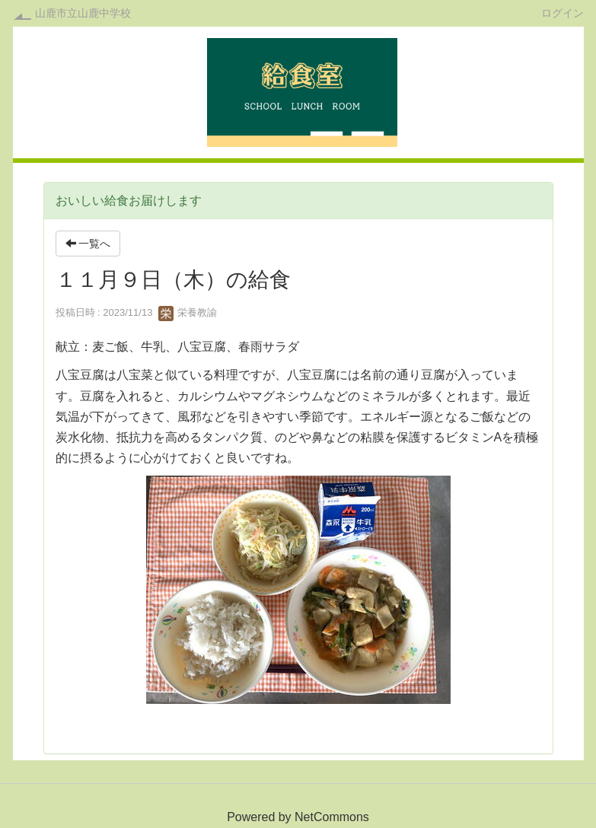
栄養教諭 (188, 312)
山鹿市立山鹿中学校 (83, 13)
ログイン (562, 12)
